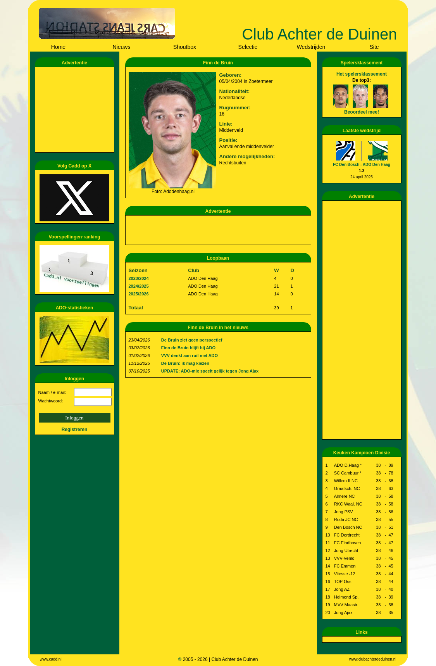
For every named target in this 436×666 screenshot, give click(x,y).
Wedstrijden (311, 47)
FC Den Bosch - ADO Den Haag (361, 164)
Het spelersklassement (361, 74)
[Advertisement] (76, 109)
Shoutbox (184, 47)
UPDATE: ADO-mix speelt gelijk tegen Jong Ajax (209, 371)
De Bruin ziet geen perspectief (191, 340)
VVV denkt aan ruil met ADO (189, 355)
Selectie (248, 47)
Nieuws (122, 47)
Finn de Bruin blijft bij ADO (188, 347)
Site (374, 47)
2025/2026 (139, 294)
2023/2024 (139, 278)
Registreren (75, 429)
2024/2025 (139, 286)
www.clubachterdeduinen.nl (372, 659)
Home (58, 47)
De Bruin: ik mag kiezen (185, 363)
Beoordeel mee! (361, 112)
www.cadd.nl (51, 659)
